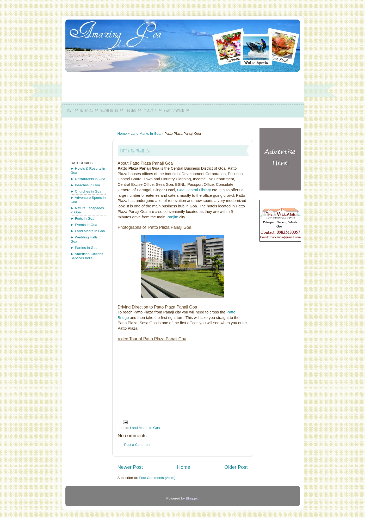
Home (70, 110)
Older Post (236, 467)
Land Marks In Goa (146, 133)
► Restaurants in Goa (88, 179)
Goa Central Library (194, 190)
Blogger (192, 498)
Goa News (131, 110)
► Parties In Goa (84, 248)
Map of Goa (87, 110)
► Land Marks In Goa (88, 231)
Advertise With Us (174, 110)
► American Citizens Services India (87, 256)
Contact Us (150, 110)
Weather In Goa (109, 110)
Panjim (172, 217)
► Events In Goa (84, 225)
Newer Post (130, 467)
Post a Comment (137, 445)
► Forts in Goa (82, 218)
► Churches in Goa (86, 191)
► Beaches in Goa (85, 185)
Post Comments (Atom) (157, 478)
